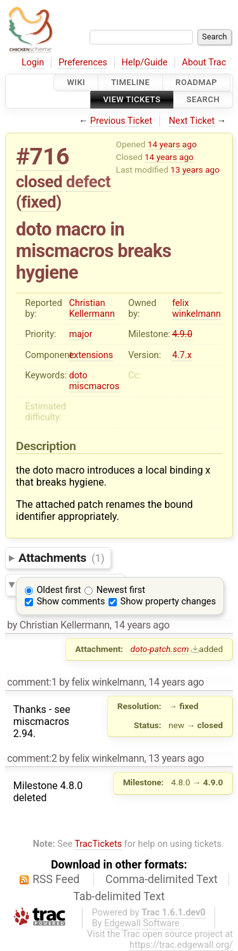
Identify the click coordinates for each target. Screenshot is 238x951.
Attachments (61, 557)
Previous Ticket (121, 121)
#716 (42, 156)
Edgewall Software (142, 923)
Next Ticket (192, 121)
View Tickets (132, 100)
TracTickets (98, 844)
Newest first (120, 590)
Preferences (82, 62)
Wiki (76, 82)
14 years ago (172, 144)
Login (33, 62)
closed (39, 181)
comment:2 (31, 758)
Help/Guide (145, 62)
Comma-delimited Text (161, 879)
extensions (91, 355)
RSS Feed (55, 879)
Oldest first (59, 590)
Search (203, 100)
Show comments (71, 601)
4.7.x (182, 355)
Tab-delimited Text (119, 896)
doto (78, 375)
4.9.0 (182, 334)
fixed (39, 201)
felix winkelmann (196, 308)
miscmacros (94, 386)
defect (88, 181)
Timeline (130, 82)
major (81, 334)
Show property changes (168, 601)
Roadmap (197, 82)
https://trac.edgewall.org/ (181, 945)
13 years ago (195, 169)
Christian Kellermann (92, 308)
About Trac (204, 62)
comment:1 (31, 682)
